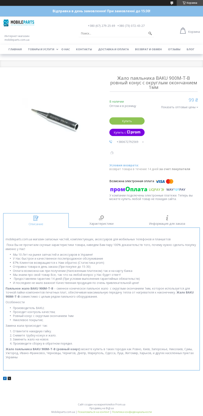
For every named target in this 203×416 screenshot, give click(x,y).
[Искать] (150, 33)
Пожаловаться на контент (93, 412)
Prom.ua (120, 404)
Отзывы (174, 49)
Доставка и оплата (113, 49)
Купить (127, 121)
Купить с (127, 132)
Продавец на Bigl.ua (101, 408)
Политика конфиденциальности (132, 412)
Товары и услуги (41, 49)
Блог (191, 49)
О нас (65, 49)
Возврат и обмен (148, 49)
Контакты (84, 49)
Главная (15, 49)
